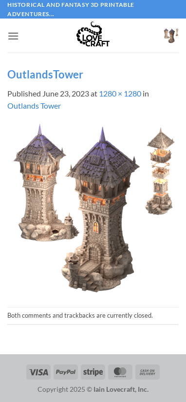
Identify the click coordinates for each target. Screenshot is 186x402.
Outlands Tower (34, 105)
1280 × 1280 (120, 93)
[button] (13, 36)
